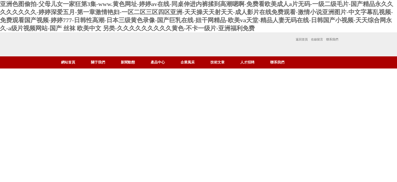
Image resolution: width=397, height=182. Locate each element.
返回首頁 (302, 39)
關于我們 (98, 62)
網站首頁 (68, 62)
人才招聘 (247, 62)
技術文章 (217, 62)
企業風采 (188, 62)
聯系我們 (332, 39)
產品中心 (158, 62)
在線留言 (317, 39)
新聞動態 (128, 62)
